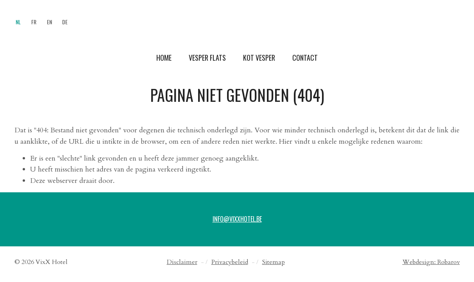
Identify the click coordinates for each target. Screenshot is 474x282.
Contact (305, 57)
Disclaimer (182, 262)
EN (49, 22)
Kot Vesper (259, 57)
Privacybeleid (229, 262)
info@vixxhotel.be (237, 219)
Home (164, 57)
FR (33, 22)
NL (18, 22)
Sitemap (273, 262)
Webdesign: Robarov (431, 262)
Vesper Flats (207, 57)
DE (65, 22)
